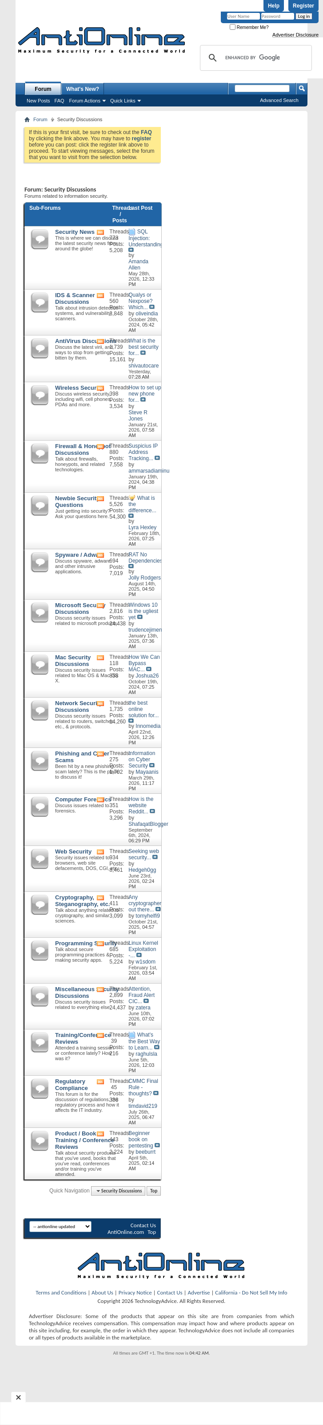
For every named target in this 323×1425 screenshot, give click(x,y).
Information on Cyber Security (141, 759)
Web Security (73, 851)
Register (303, 6)
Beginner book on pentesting (140, 1139)
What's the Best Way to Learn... (144, 1041)
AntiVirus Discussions (85, 341)
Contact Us (143, 1225)
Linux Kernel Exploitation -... (143, 949)
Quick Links (123, 100)
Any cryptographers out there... (146, 903)
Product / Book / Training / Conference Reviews (84, 1140)
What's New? (82, 89)
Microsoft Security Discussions (80, 608)
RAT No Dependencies (145, 557)
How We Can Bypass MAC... (144, 663)
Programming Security (86, 943)
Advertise (199, 1292)
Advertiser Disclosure (295, 34)
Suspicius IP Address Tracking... (143, 452)
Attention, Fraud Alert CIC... (141, 995)
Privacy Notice (135, 1292)
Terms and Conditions (61, 1292)
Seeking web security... (143, 854)
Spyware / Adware (79, 554)
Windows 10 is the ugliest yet (143, 611)
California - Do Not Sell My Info (251, 1292)
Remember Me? (249, 27)
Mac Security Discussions (73, 660)
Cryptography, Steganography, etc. (82, 900)
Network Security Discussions (78, 706)
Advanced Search (279, 100)
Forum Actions (84, 100)
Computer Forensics (83, 799)
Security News (75, 232)
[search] (254, 58)
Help (273, 6)
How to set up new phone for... (144, 393)
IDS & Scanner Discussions (75, 298)
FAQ (59, 100)
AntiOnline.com (126, 1232)
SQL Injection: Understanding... (147, 238)
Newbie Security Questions (77, 501)
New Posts (38, 100)
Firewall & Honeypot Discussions (83, 449)
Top (153, 1191)
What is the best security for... (143, 347)
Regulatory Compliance (71, 1084)
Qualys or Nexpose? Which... (140, 301)
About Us (102, 1292)
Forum (43, 89)
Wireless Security (79, 387)
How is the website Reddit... (140, 805)
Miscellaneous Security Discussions (87, 992)
